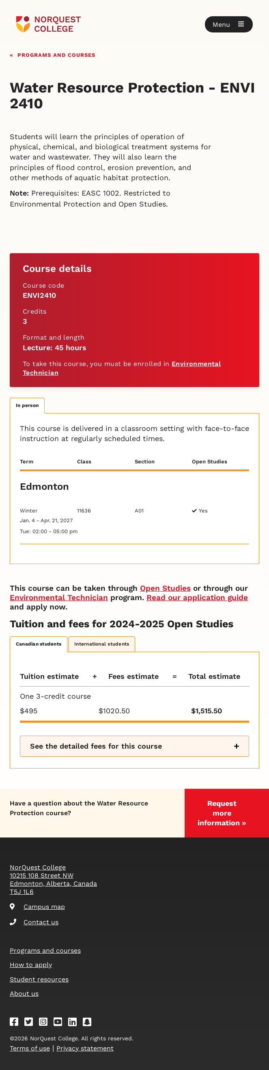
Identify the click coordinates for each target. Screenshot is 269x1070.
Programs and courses (56, 54)
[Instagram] (46, 1023)
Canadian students (38, 644)
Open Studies (165, 588)
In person (27, 405)
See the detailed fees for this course (96, 746)
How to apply (31, 965)
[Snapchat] (90, 1023)
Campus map (37, 907)
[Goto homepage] (48, 24)
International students (101, 644)
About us (24, 993)
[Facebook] (17, 1023)
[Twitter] (31, 1023)
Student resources (39, 979)
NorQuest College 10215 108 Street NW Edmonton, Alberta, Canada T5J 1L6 (53, 879)
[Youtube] (60, 1023)
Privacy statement (85, 1048)
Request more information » (222, 813)
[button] (229, 24)
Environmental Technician (59, 597)
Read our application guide (197, 597)
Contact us (34, 922)
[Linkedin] (75, 1023)
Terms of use (30, 1048)
